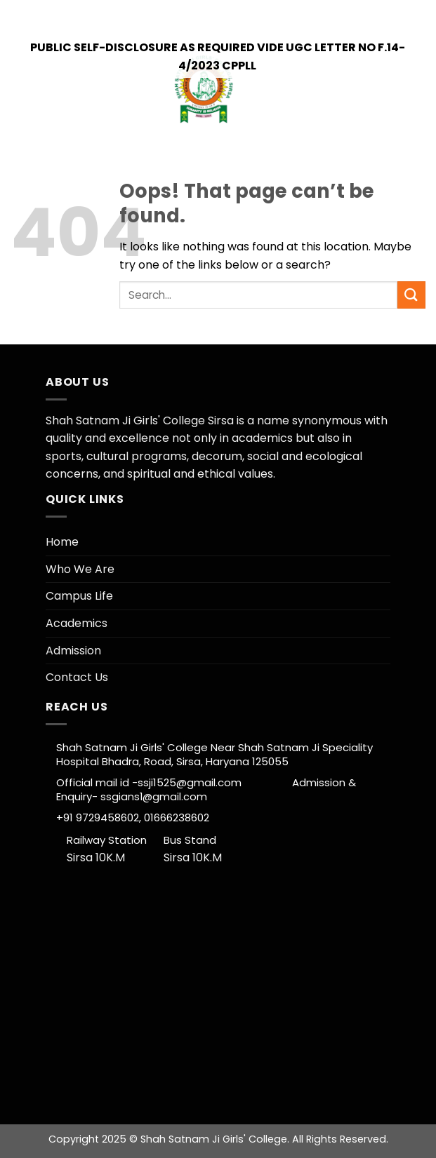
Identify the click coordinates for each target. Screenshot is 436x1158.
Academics (76, 623)
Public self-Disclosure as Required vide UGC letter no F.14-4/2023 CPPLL (217, 56)
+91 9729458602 (120, 13)
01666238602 (175, 817)
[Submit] (411, 295)
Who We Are (80, 569)
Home (62, 542)
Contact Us (77, 677)
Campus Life (79, 596)
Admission (73, 650)
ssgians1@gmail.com (153, 797)
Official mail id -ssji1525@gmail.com (174, 782)
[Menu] (414, 90)
